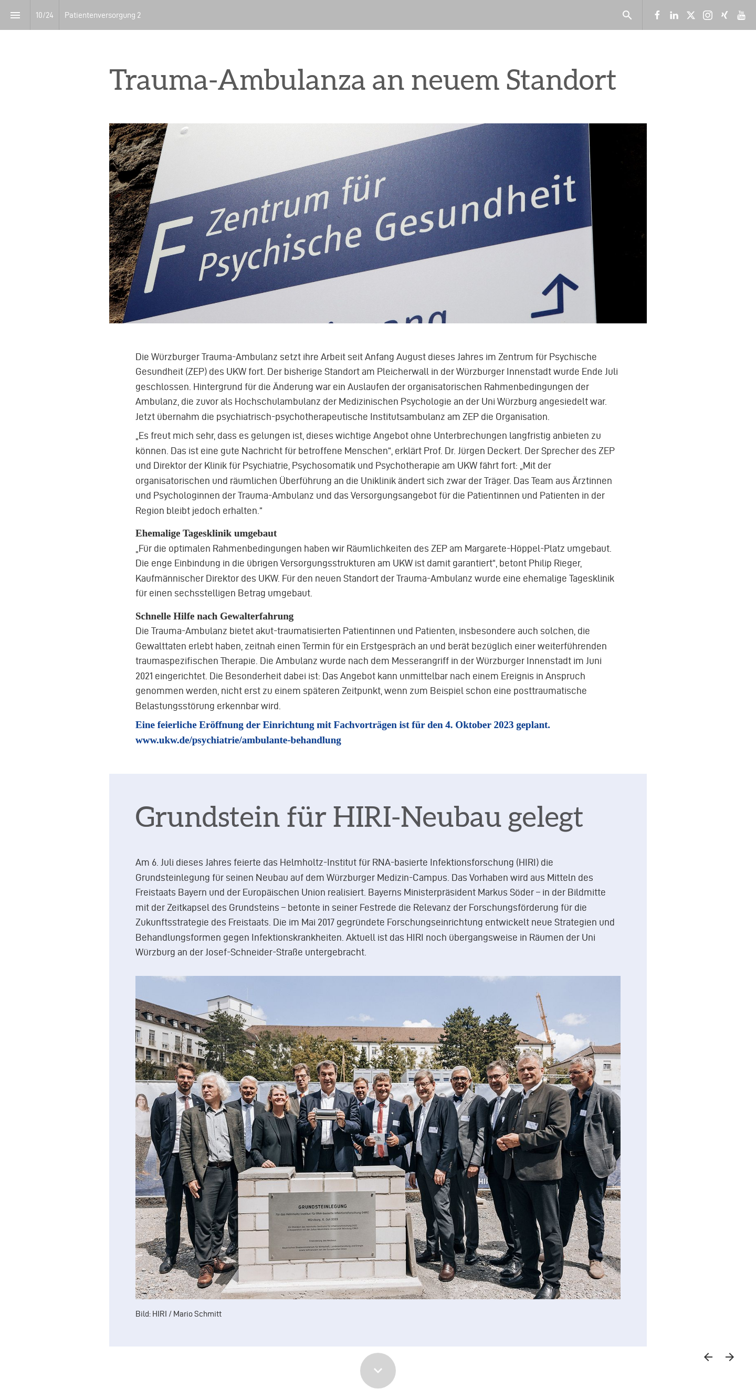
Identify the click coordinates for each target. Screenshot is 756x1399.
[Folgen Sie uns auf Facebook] (657, 15)
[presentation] (378, 61)
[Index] (15, 15)
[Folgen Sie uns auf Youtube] (741, 15)
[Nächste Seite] (729, 1357)
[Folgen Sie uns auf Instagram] (707, 15)
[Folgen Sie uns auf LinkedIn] (674, 15)
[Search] (627, 15)
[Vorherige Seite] (708, 1357)
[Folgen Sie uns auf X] (691, 15)
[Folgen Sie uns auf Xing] (724, 15)
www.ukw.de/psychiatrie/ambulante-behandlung (238, 739)
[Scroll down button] (378, 1371)
